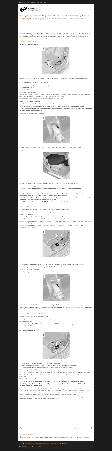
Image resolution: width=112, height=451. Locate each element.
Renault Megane (27, 3)
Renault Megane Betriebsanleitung (34, 18)
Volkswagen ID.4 (58, 443)
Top (22, 443)
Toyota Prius (65, 443)
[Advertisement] (56, 26)
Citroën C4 (21, 3)
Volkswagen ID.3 (50, 443)
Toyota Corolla (40, 3)
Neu (20, 443)
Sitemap (25, 443)
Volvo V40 (45, 3)
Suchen (34, 443)
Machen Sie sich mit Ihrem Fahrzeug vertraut (52, 18)
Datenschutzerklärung (41, 443)
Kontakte (30, 443)
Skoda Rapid (33, 3)
